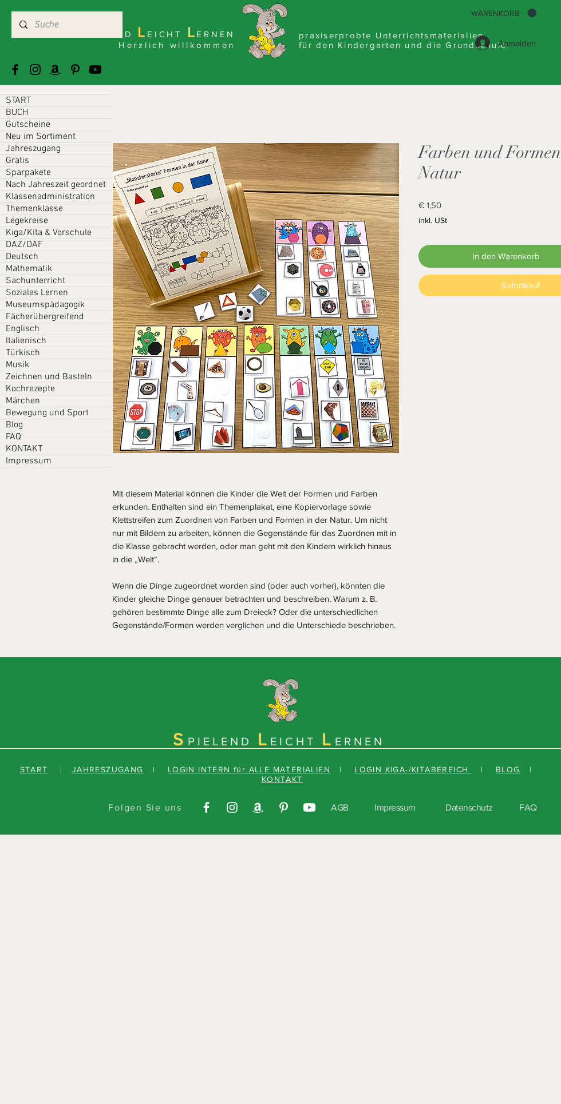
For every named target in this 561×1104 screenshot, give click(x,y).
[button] (503, 13)
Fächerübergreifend (45, 317)
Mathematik (29, 269)
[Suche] (66, 24)
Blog (14, 425)
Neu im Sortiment (41, 136)
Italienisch (26, 341)
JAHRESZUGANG (108, 769)
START (18, 100)
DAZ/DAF (24, 245)
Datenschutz (469, 807)
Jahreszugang (33, 148)
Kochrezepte (30, 389)
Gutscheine (28, 124)
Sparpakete (28, 172)
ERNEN (360, 741)
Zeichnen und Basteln (49, 377)
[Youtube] (95, 69)
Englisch (22, 329)
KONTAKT (24, 449)
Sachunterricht (35, 281)
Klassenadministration (50, 196)
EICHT (296, 741)
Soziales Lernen (37, 293)
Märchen (23, 401)
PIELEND (223, 741)
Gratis (17, 160)
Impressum (29, 461)
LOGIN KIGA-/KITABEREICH (413, 769)
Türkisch (23, 353)
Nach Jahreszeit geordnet (56, 184)
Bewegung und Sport (47, 413)
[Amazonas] (55, 69)
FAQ (13, 437)
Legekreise (27, 221)
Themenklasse (34, 209)
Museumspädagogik (45, 305)
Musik (17, 365)
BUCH (17, 112)
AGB (340, 807)
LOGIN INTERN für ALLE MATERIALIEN (249, 769)
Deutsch (22, 257)
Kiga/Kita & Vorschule (49, 233)
